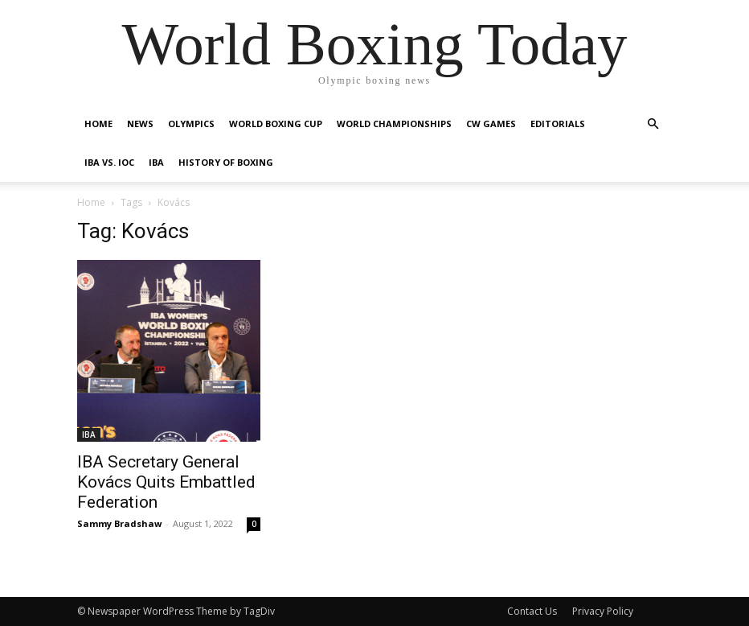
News (140, 123)
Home (98, 123)
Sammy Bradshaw (119, 523)
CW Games (491, 123)
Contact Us (532, 611)
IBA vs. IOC (109, 162)
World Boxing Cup (275, 123)
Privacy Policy (602, 611)
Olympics (191, 123)
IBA (156, 162)
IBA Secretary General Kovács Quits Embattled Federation (166, 482)
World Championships (394, 123)
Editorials (557, 123)
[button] (652, 124)
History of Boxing (225, 162)
